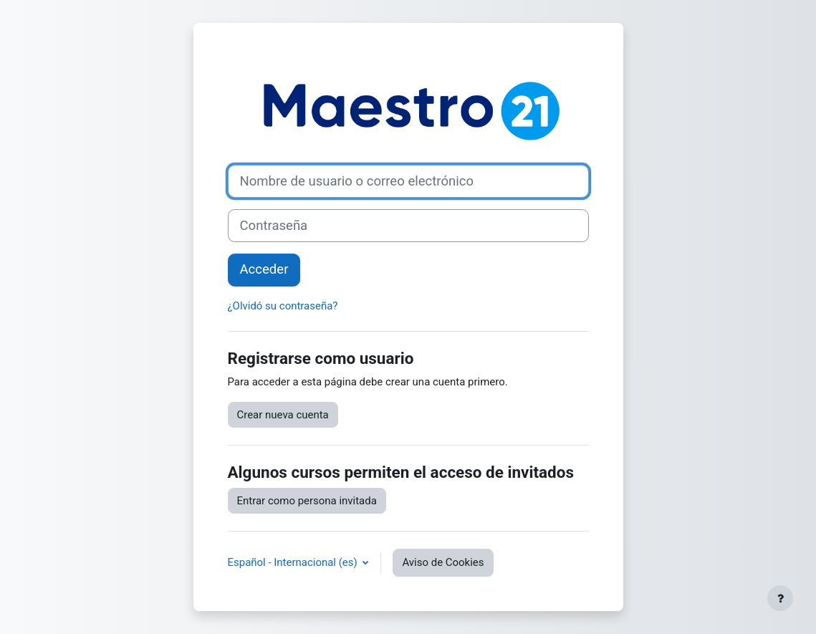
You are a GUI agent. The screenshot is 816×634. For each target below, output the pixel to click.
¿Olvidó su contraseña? (283, 305)
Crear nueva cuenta (283, 414)
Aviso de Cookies (443, 562)
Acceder (264, 269)
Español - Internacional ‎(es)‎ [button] (294, 562)
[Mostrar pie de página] (780, 598)
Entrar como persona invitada (307, 500)
